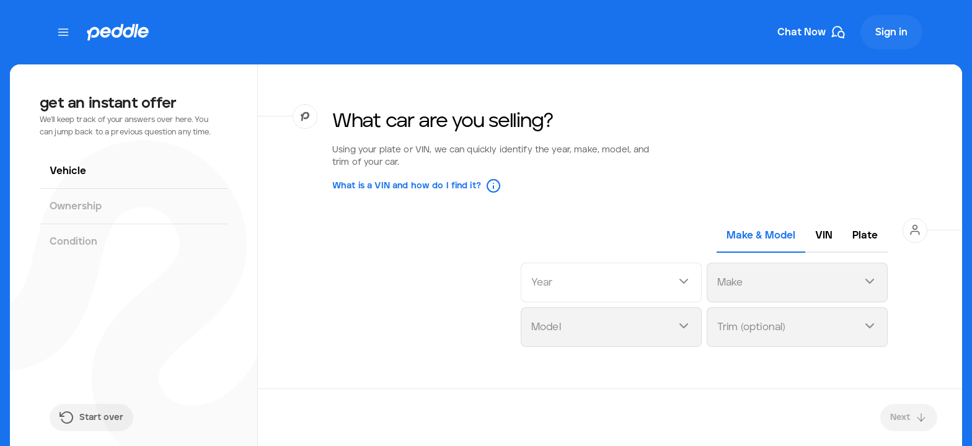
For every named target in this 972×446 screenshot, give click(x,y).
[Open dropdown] (683, 283)
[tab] (761, 235)
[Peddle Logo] (118, 32)
